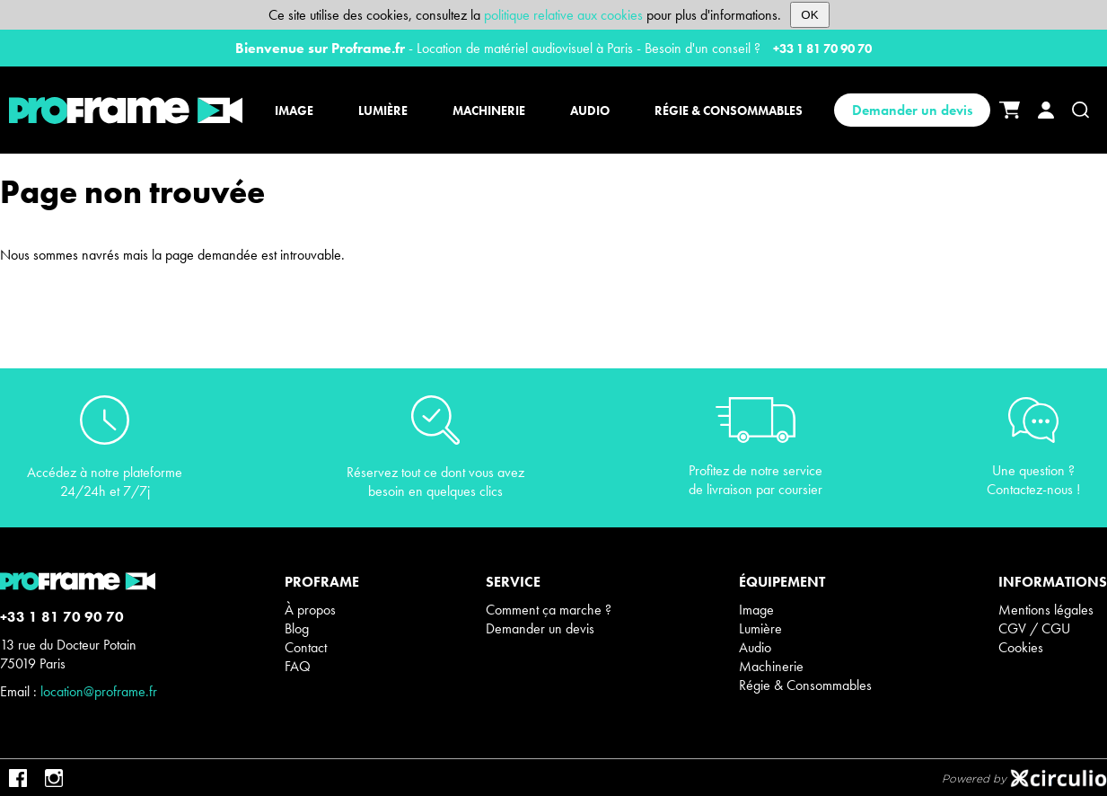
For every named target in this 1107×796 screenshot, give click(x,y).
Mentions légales (1046, 609)
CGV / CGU (1034, 628)
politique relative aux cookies (563, 14)
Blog (297, 628)
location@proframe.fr (98, 691)
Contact (306, 647)
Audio (755, 647)
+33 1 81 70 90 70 (822, 48)
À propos (310, 609)
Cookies (1020, 647)
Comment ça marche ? (548, 609)
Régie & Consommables (805, 685)
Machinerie (771, 666)
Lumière (760, 628)
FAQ (298, 666)
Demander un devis (912, 110)
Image (756, 609)
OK (809, 15)
